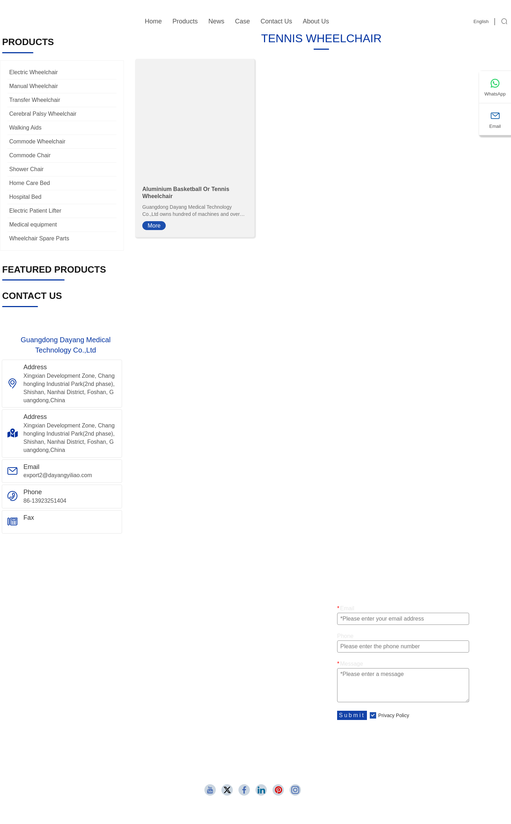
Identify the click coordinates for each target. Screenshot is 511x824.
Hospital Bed (25, 197)
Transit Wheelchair (206, 604)
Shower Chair (26, 169)
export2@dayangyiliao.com (57, 475)
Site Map (194, 700)
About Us (316, 21)
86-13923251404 (44, 501)
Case (242, 21)
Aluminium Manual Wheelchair (80, 660)
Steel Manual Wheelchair (214, 632)
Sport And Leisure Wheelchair (79, 646)
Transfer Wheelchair (34, 100)
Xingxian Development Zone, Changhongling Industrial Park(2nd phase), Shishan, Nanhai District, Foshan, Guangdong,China (69, 388)
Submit (352, 715)
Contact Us (276, 21)
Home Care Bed (29, 183)
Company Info (59, 700)
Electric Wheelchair (33, 72)
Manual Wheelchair (33, 86)
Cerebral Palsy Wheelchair (42, 114)
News (216, 21)
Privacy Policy (393, 715)
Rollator (193, 660)
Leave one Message (208, 714)
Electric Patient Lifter (35, 211)
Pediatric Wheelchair (209, 618)
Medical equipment (33, 225)
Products (185, 21)
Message (350, 664)
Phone (345, 636)
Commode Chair (29, 155)
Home (153, 21)
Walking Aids (25, 128)
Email (345, 608)
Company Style (61, 714)
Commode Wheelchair (37, 141)
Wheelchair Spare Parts (39, 238)
